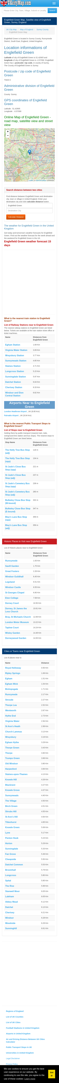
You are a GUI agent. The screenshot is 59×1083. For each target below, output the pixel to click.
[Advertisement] (29, 282)
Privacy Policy (12, 1064)
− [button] (8, 136)
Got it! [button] (51, 1074)
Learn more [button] (29, 1079)
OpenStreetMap (41, 180)
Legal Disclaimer (13, 1058)
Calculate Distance (16, 217)
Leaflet (31, 180)
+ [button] (8, 132)
